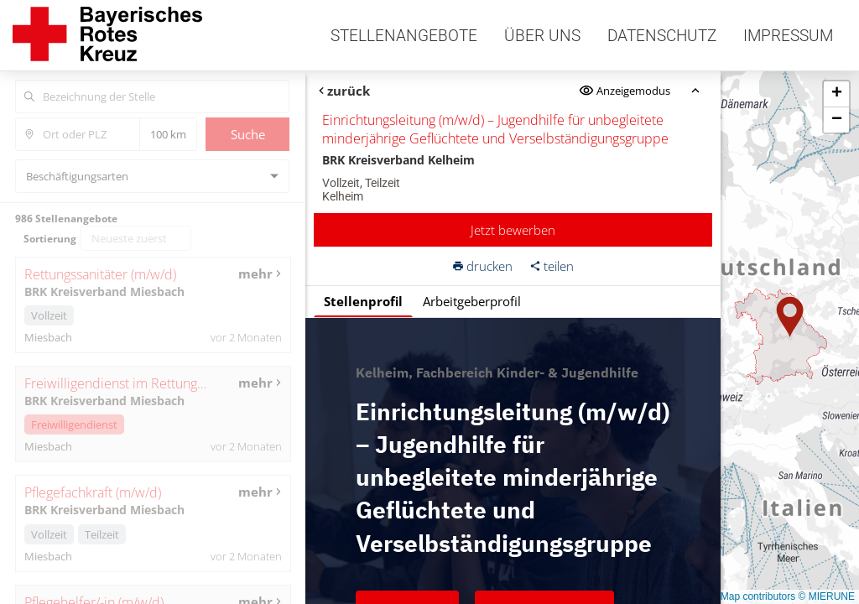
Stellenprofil (362, 301)
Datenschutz (661, 35)
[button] (790, 317)
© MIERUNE (826, 596)
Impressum (788, 35)
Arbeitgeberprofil (471, 301)
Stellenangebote (404, 35)
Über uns (542, 35)
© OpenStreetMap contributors (727, 596)
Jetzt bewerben (513, 229)
